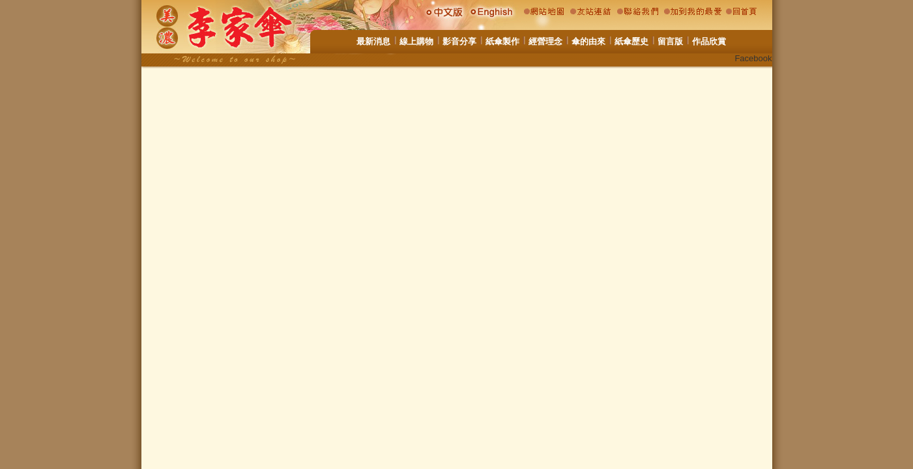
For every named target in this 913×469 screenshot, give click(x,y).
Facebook (753, 58)
